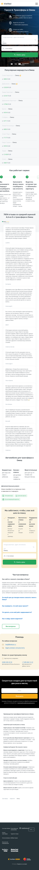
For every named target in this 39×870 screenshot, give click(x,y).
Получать (19, 696)
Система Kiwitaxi (6, 828)
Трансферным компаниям (14, 829)
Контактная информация (5, 842)
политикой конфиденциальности (26, 703)
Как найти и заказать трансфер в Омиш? (16, 579)
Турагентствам (14, 834)
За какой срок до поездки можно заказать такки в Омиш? (19, 599)
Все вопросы (11, 626)
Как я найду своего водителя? (12, 619)
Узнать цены (19, 55)
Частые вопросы (6, 838)
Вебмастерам (14, 838)
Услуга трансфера (5, 833)
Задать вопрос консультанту (15, 648)
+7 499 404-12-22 (27, 662)
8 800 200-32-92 (7, 662)
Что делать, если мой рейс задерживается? (17, 612)
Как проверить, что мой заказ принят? (15, 606)
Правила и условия (22, 864)
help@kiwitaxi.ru (10, 644)
